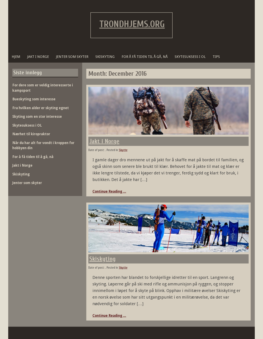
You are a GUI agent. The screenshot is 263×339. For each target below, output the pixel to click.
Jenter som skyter (72, 57)
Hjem (16, 57)
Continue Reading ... (109, 191)
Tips (216, 57)
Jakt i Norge (38, 57)
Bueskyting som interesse (33, 99)
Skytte (123, 150)
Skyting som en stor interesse (37, 117)
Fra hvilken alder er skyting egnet (40, 108)
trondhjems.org (132, 24)
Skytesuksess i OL (190, 57)
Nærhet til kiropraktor (31, 134)
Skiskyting (105, 57)
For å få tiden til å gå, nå (145, 57)
